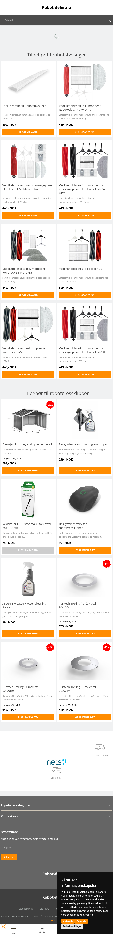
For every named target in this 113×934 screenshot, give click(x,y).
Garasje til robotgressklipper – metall (27, 444)
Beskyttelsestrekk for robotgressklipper (73, 526)
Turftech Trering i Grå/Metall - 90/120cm (78, 605)
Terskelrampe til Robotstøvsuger (24, 106)
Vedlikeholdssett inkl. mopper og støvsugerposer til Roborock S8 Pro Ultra (82, 189)
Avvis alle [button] (81, 921)
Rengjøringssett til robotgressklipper (83, 444)
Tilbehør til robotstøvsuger (56, 54)
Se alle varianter (28, 132)
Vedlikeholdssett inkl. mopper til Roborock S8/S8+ (24, 350)
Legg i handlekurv (28, 470)
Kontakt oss (9, 816)
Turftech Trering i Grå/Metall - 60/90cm (22, 689)
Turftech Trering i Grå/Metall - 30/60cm (78, 689)
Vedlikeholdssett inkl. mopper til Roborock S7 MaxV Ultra (80, 107)
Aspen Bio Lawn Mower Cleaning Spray (24, 605)
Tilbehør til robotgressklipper (56, 393)
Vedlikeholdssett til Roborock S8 (80, 269)
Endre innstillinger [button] (72, 926)
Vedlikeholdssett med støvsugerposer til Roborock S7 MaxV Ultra (27, 187)
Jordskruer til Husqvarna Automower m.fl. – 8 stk (26, 526)
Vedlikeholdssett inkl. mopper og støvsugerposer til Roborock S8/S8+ (82, 350)
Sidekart (44, 908)
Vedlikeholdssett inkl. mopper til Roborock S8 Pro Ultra (24, 270)
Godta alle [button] (68, 921)
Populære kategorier (16, 805)
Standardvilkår (26, 908)
